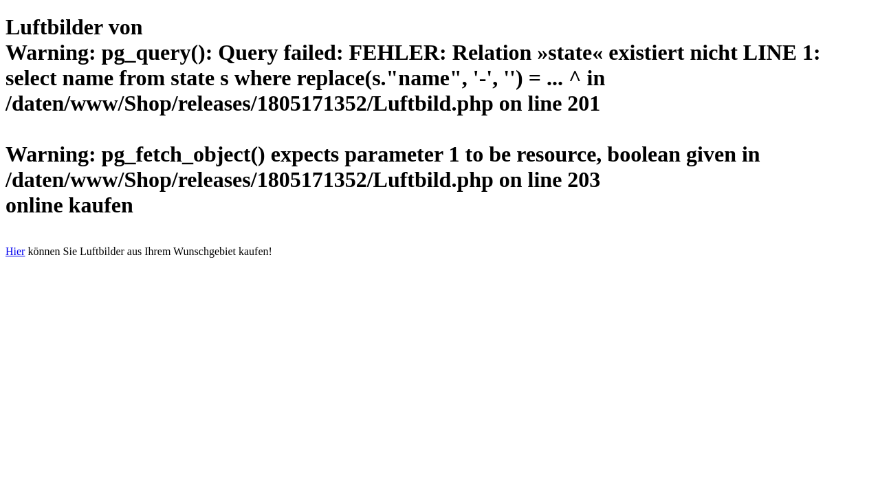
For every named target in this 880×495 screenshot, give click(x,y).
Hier (15, 251)
